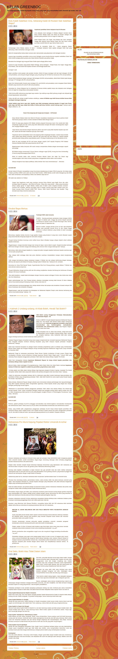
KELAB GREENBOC (24, 7)
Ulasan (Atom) (43, 654)
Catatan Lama (67, 648)
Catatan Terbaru (13, 648)
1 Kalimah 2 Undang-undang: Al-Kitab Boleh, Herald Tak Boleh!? (37, 308)
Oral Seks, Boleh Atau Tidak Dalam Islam (27, 551)
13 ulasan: (33, 195)
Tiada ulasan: (33, 295)
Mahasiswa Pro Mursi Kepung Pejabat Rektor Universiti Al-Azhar (37, 422)
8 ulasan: (32, 417)
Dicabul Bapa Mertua (17, 208)
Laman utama (40, 648)
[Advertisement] (40, 202)
